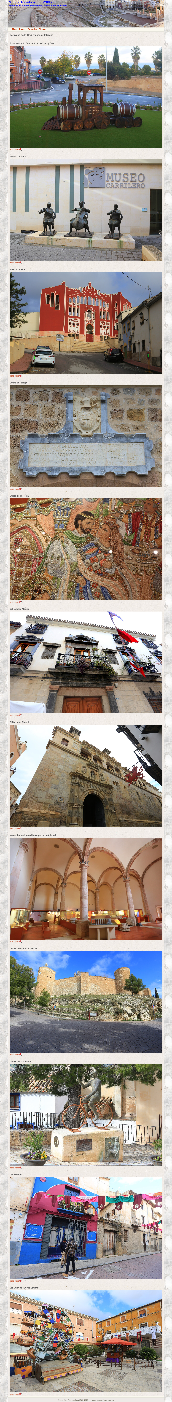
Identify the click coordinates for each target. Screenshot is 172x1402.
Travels (22, 29)
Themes (42, 29)
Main (14, 29)
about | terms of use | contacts (103, 1400)
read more (15, 150)
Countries (32, 29)
